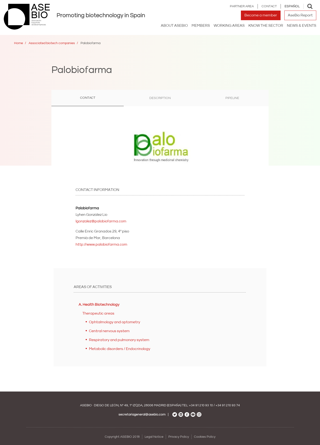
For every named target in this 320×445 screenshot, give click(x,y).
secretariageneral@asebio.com (142, 414)
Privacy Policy (178, 436)
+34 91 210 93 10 (201, 405)
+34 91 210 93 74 (228, 405)
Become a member (260, 15)
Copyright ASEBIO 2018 (122, 436)
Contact (269, 6)
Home (18, 43)
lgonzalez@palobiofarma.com (101, 221)
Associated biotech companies (52, 43)
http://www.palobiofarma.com (101, 244)
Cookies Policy (205, 436)
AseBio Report (300, 15)
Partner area (242, 6)
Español (292, 6)
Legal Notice (154, 436)
